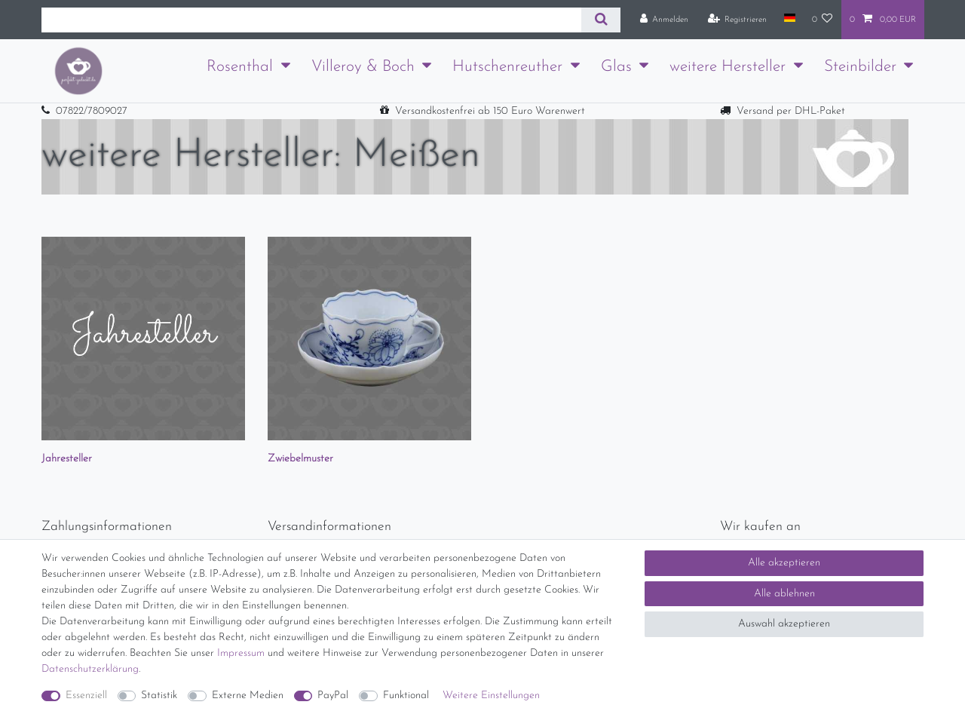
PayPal (332, 695)
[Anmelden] (664, 19)
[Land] (789, 19)
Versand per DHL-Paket (791, 111)
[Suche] (600, 20)
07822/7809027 (91, 111)
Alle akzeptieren (784, 562)
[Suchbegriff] (311, 20)
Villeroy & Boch (363, 67)
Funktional (406, 695)
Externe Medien (247, 695)
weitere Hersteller (727, 67)
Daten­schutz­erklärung (90, 669)
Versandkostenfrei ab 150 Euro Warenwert (490, 111)
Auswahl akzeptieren (784, 624)
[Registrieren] (738, 19)
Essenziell (86, 695)
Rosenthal (240, 67)
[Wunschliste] (822, 19)
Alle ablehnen (784, 593)
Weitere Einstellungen (491, 695)
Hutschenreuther (507, 67)
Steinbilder (860, 67)
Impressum (241, 653)
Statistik (159, 695)
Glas (616, 67)
